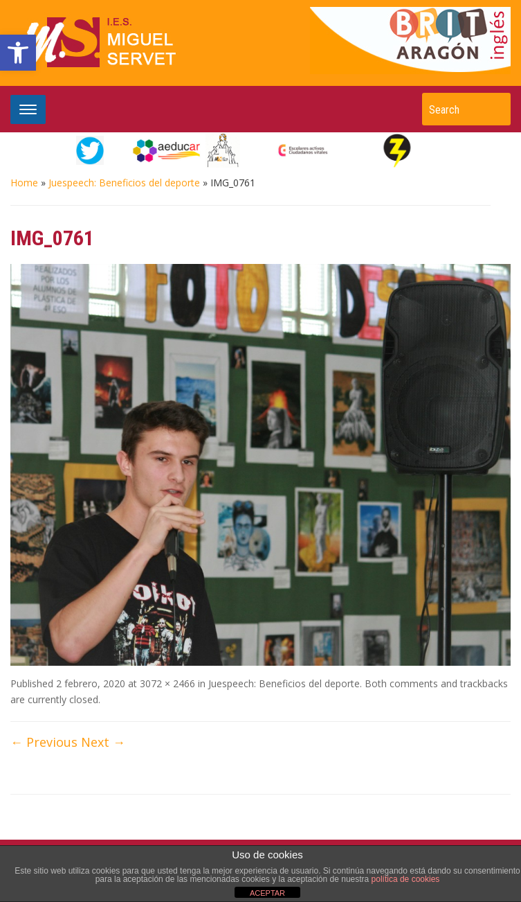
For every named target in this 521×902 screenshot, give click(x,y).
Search (493, 109)
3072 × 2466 (167, 683)
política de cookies (406, 879)
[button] (18, 53)
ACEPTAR (267, 893)
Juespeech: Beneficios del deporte (124, 182)
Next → (103, 742)
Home (24, 182)
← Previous (43, 742)
